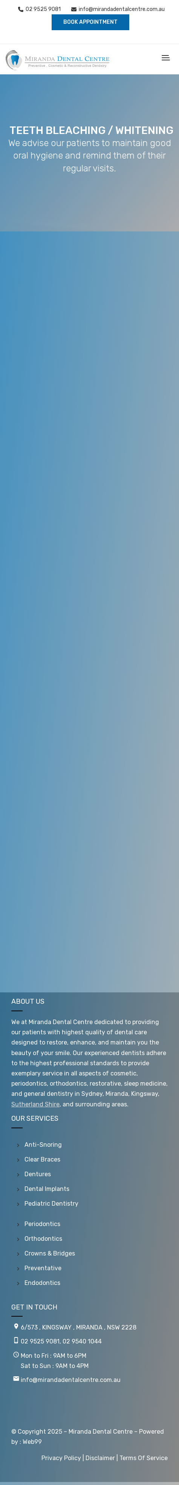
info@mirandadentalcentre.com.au (122, 9)
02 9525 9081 (43, 9)
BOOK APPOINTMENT (90, 22)
